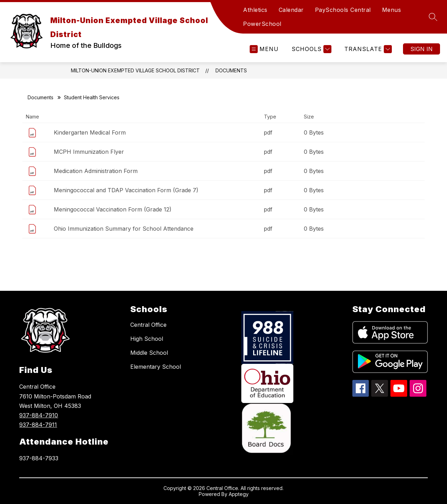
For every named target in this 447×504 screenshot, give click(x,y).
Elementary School (155, 366)
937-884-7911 (38, 424)
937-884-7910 (38, 415)
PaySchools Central (343, 9)
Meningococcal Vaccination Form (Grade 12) (112, 209)
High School (146, 338)
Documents (231, 70)
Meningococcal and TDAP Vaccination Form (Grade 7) (126, 190)
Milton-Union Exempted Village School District (135, 70)
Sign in (421, 48)
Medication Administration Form (96, 170)
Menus (391, 9)
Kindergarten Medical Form (90, 132)
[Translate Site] (367, 49)
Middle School (149, 352)
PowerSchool (262, 23)
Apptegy (239, 494)
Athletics (255, 9)
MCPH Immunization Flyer (89, 151)
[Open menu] (264, 49)
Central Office (148, 324)
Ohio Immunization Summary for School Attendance (123, 228)
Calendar (291, 9)
